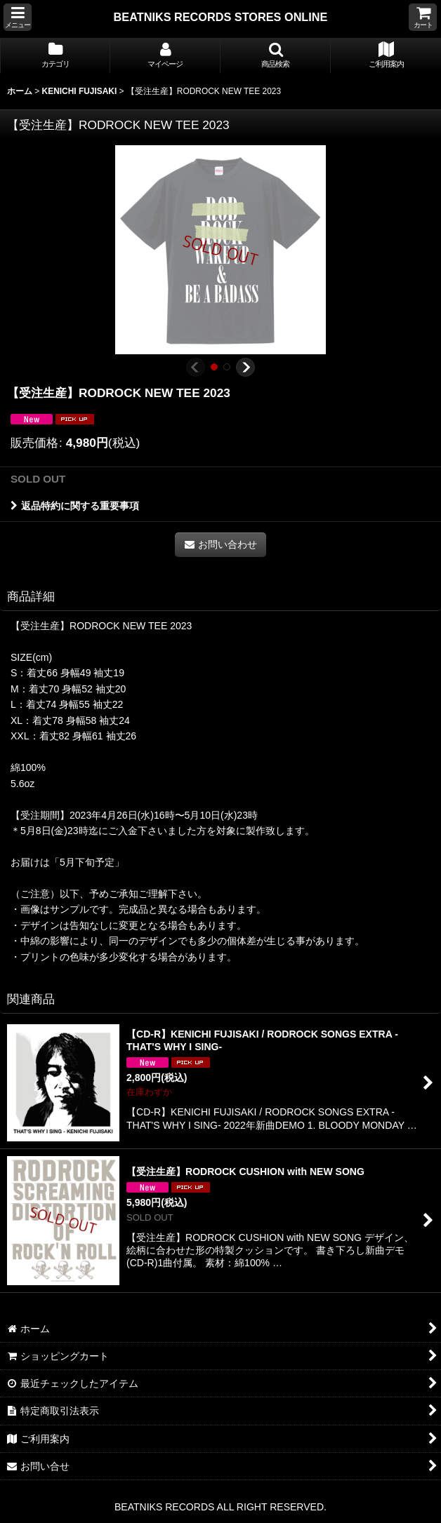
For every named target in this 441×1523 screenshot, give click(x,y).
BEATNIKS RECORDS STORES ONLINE (221, 17)
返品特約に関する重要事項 (75, 505)
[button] (18, 17)
